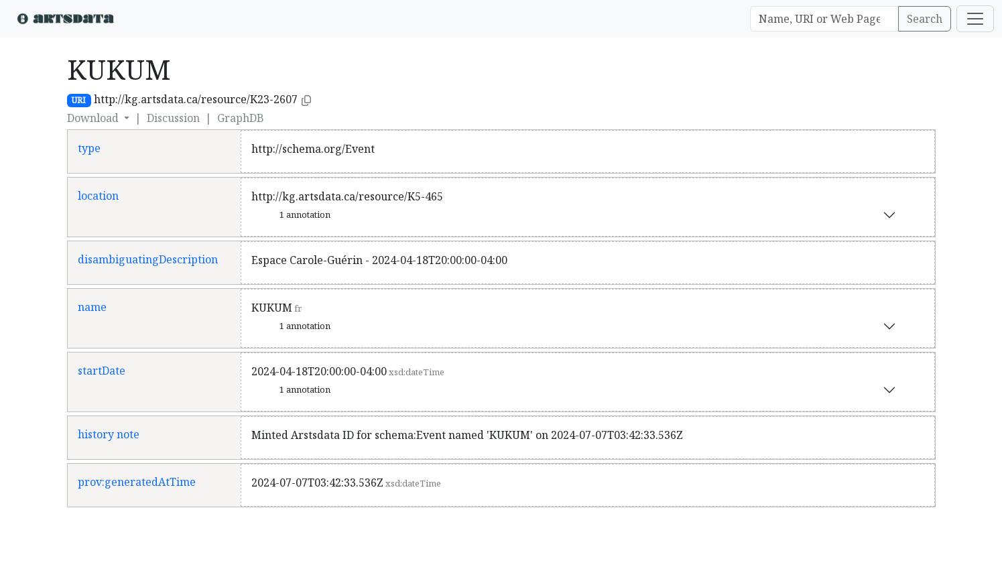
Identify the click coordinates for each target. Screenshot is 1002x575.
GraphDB (240, 118)
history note (108, 434)
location (98, 195)
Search (924, 18)
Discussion (173, 118)
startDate (101, 370)
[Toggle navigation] (975, 18)
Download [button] (94, 118)
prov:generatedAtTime (137, 481)
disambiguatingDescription (148, 259)
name (92, 307)
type (89, 148)
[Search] (824, 18)
